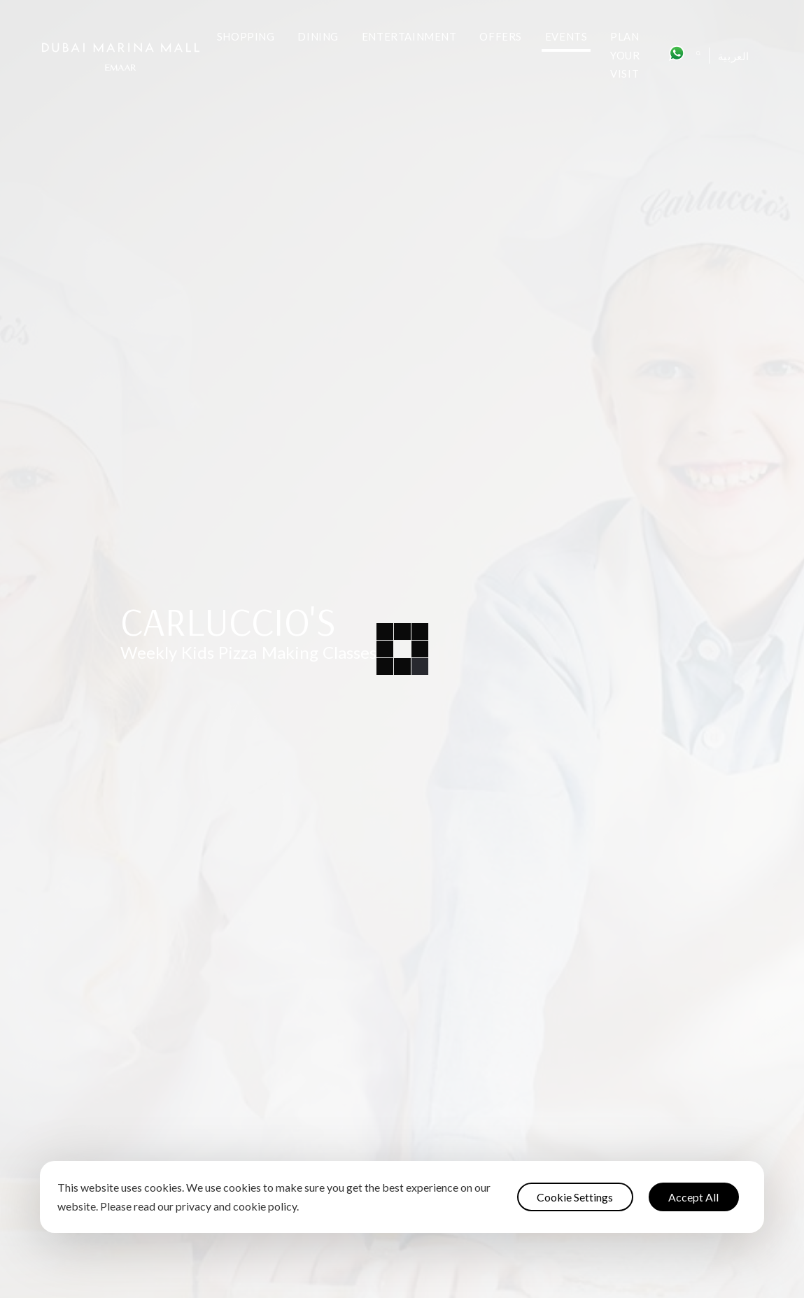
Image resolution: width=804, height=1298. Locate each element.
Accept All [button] (693, 1197)
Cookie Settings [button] (575, 1197)
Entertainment (409, 36)
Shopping (246, 36)
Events (566, 36)
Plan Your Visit (625, 55)
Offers (500, 36)
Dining (318, 36)
